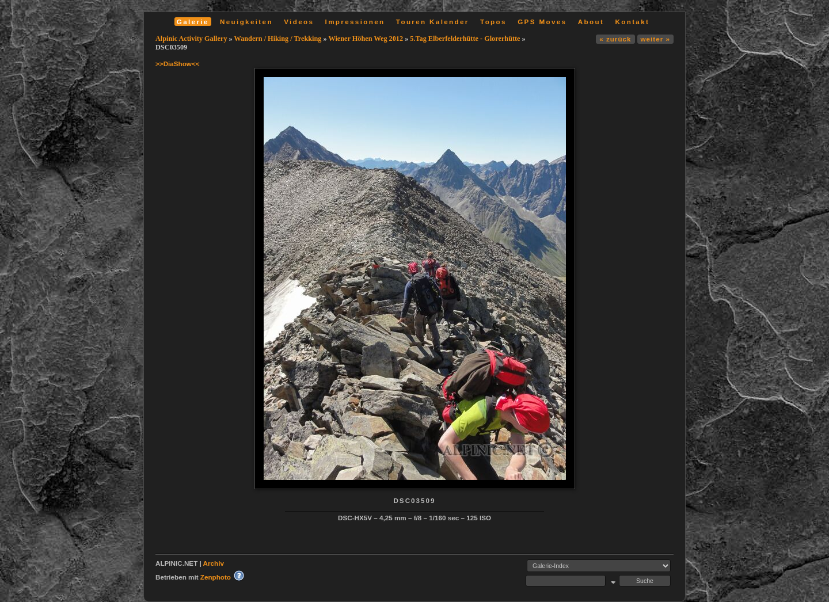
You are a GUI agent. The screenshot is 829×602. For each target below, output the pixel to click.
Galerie (193, 21)
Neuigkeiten (246, 21)
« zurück (615, 39)
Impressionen (355, 21)
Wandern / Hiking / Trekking (278, 39)
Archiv (213, 563)
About (591, 21)
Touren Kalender (432, 21)
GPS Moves (542, 21)
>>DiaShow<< (177, 63)
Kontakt (632, 21)
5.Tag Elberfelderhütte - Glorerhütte (465, 39)
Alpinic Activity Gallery (191, 39)
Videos (299, 21)
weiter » (655, 39)
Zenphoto (215, 577)
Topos (493, 21)
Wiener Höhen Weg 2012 (365, 39)
